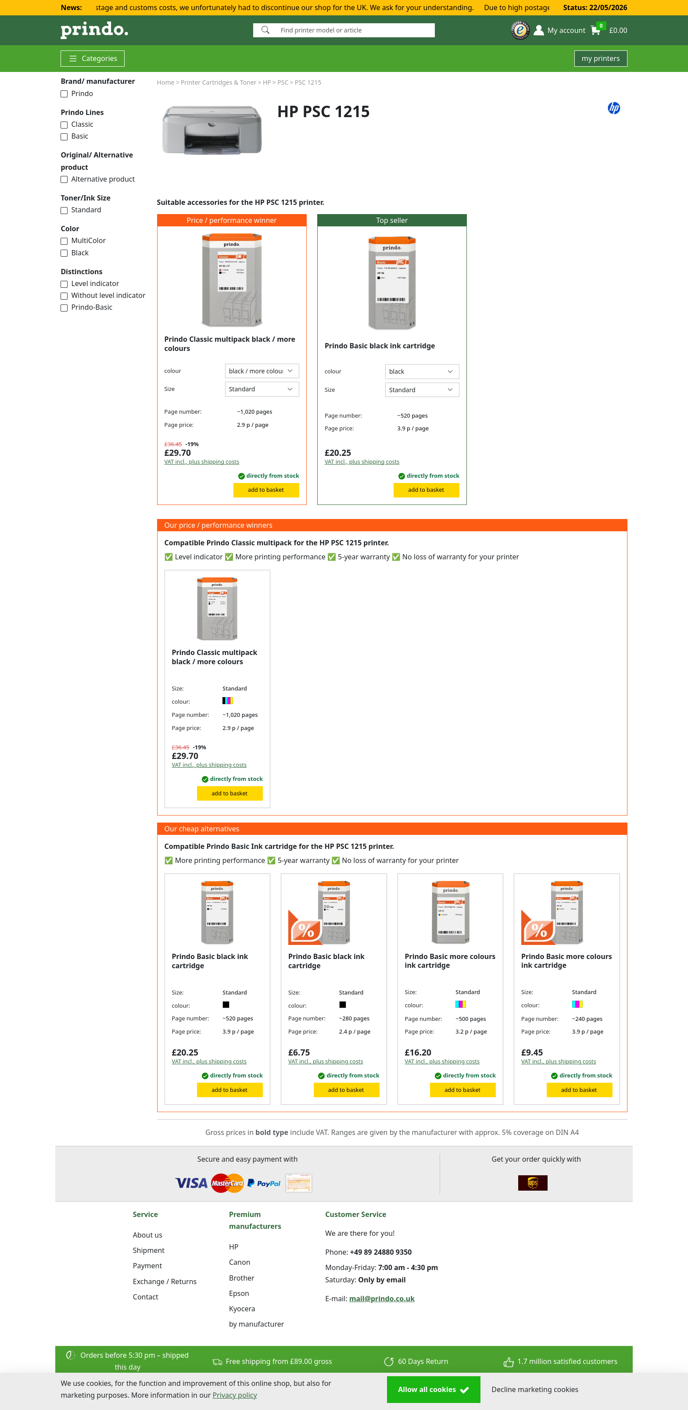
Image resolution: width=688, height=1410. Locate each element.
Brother (241, 1278)
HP (234, 1247)
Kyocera (242, 1308)
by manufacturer (256, 1324)
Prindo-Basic (86, 307)
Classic (77, 124)
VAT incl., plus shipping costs (202, 461)
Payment (147, 1265)
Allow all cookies (433, 1390)
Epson (239, 1293)
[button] (559, 30)
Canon (240, 1262)
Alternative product (98, 179)
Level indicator (90, 283)
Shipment (149, 1250)
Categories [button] (92, 59)
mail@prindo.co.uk (382, 1298)
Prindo (77, 93)
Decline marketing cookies (534, 1389)
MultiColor (83, 240)
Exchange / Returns (165, 1281)
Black (75, 253)
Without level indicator (103, 295)
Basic (74, 136)
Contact (145, 1297)
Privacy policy (235, 1395)
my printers (601, 58)
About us (147, 1235)
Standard (81, 210)
